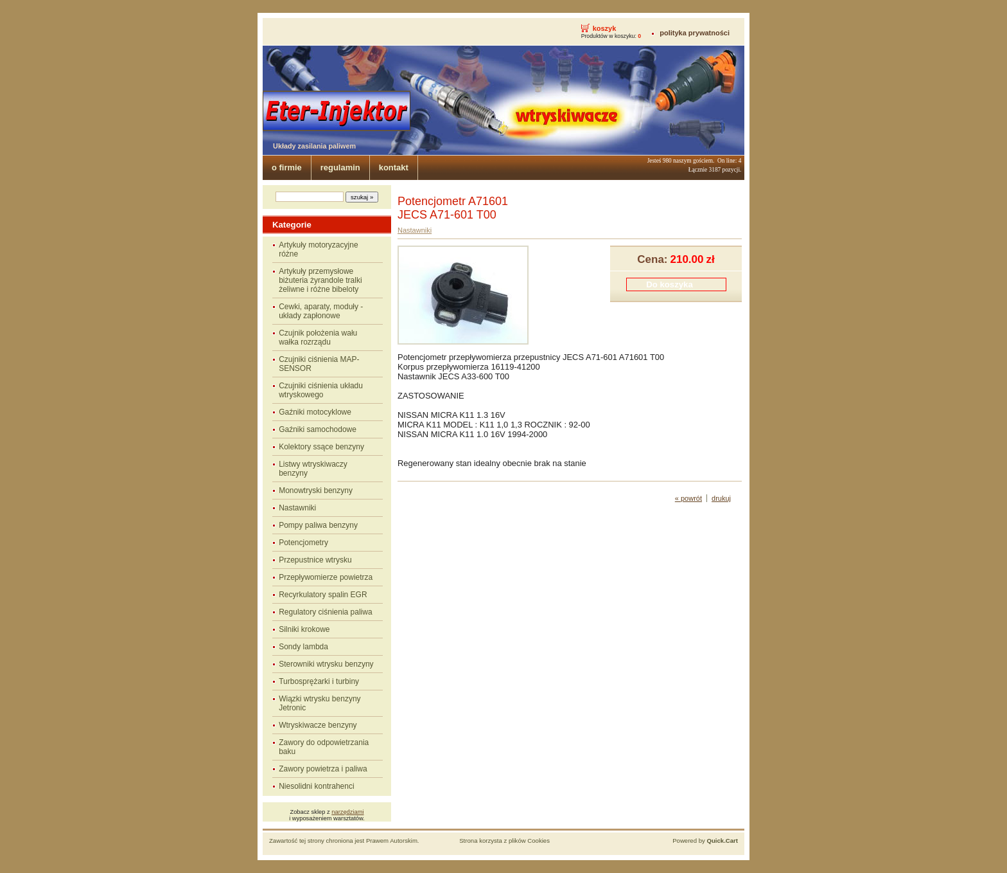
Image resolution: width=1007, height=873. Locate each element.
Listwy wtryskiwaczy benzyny (313, 469)
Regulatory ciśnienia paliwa (325, 612)
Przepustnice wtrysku (315, 559)
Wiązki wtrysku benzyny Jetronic (319, 703)
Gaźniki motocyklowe (315, 412)
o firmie (287, 167)
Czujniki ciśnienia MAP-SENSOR (319, 364)
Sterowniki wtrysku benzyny (326, 664)
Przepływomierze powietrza (325, 577)
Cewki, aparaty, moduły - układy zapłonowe (321, 311)
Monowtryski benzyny (316, 490)
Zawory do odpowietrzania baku (324, 747)
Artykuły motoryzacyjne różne (318, 249)
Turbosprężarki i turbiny (319, 681)
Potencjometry (303, 542)
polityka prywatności (695, 33)
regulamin (340, 167)
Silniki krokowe (304, 629)
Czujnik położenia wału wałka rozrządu (318, 337)
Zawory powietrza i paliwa (323, 768)
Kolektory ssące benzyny (321, 446)
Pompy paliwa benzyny (318, 525)
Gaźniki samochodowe (317, 429)
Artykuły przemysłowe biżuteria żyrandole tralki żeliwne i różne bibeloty (320, 280)
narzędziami (347, 812)
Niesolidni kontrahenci (316, 786)
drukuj (721, 498)
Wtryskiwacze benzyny (317, 725)
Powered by (705, 840)
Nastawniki (297, 507)
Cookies (538, 840)
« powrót (688, 498)
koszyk (605, 28)
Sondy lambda (303, 646)
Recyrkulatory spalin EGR (323, 594)
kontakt (393, 167)
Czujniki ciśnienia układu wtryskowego (321, 390)
